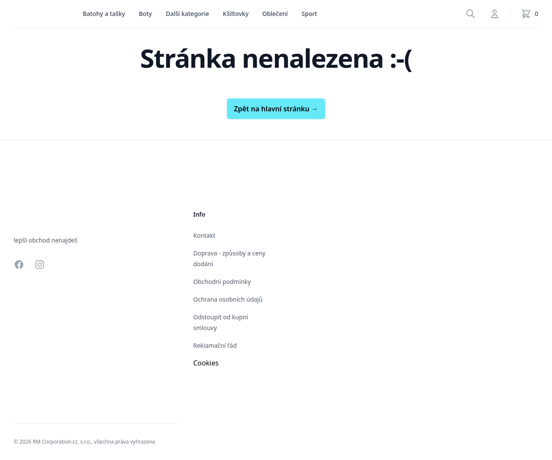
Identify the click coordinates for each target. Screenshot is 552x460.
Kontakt (204, 235)
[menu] (104, 14)
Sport (309, 13)
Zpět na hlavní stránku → (276, 108)
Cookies (206, 363)
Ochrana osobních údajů (228, 299)
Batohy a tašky (104, 13)
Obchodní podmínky (222, 281)
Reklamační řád (215, 345)
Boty (145, 13)
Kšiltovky (235, 13)
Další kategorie (187, 13)
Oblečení (275, 13)
